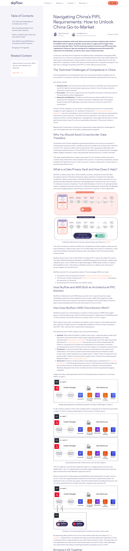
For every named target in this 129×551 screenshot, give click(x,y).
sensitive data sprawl (74, 342)
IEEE (107, 242)
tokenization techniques (76, 340)
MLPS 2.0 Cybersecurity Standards (95, 278)
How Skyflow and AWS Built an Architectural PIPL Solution (23, 42)
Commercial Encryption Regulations (98, 276)
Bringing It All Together (20, 48)
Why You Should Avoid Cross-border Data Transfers (22, 29)
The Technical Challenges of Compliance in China (22, 23)
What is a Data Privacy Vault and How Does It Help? (23, 36)
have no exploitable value (78, 358)
